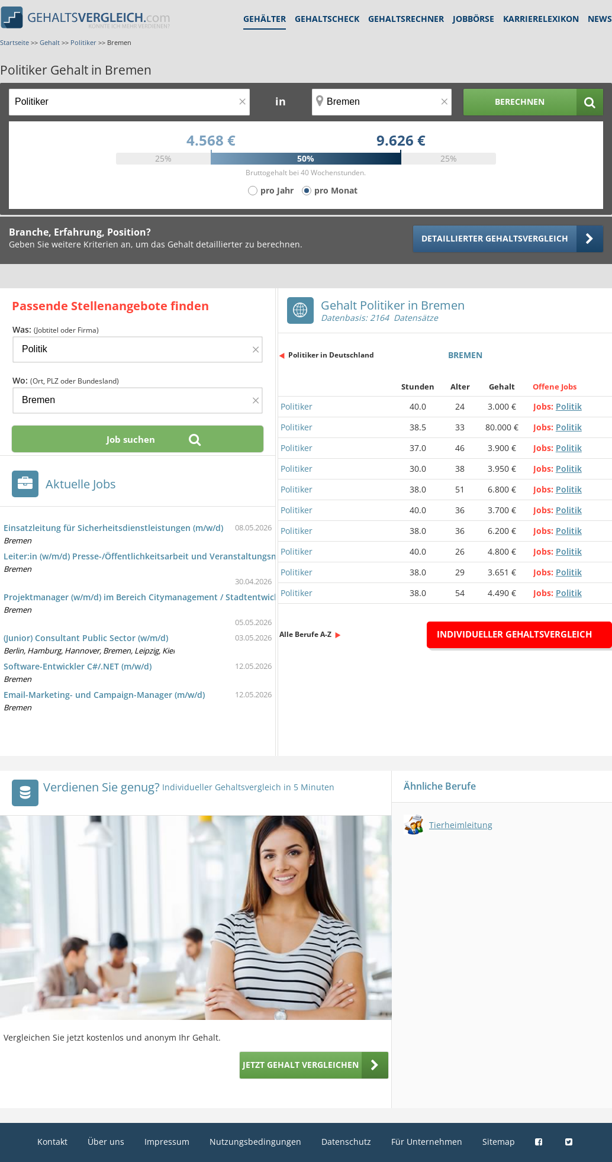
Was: (55, 329)
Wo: (65, 380)
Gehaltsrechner (406, 18)
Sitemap (498, 1141)
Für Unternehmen (426, 1141)
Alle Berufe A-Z (305, 634)
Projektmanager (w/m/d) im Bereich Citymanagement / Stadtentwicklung (150, 597)
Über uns (106, 1141)
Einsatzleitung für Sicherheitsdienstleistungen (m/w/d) (113, 527)
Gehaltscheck (327, 18)
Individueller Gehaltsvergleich (514, 634)
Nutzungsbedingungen (255, 1141)
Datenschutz (346, 1141)
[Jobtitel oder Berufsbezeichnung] (129, 102)
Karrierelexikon (541, 18)
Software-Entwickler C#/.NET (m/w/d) (78, 666)
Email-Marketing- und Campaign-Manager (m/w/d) (104, 694)
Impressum (166, 1141)
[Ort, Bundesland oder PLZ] (382, 102)
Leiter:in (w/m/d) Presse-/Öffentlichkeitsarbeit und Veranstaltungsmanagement (164, 556)
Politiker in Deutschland (331, 355)
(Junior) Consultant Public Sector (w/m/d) (86, 637)
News (600, 18)
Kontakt (52, 1141)
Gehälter (264, 18)
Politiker (297, 406)
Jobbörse (473, 18)
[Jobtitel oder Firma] (137, 349)
